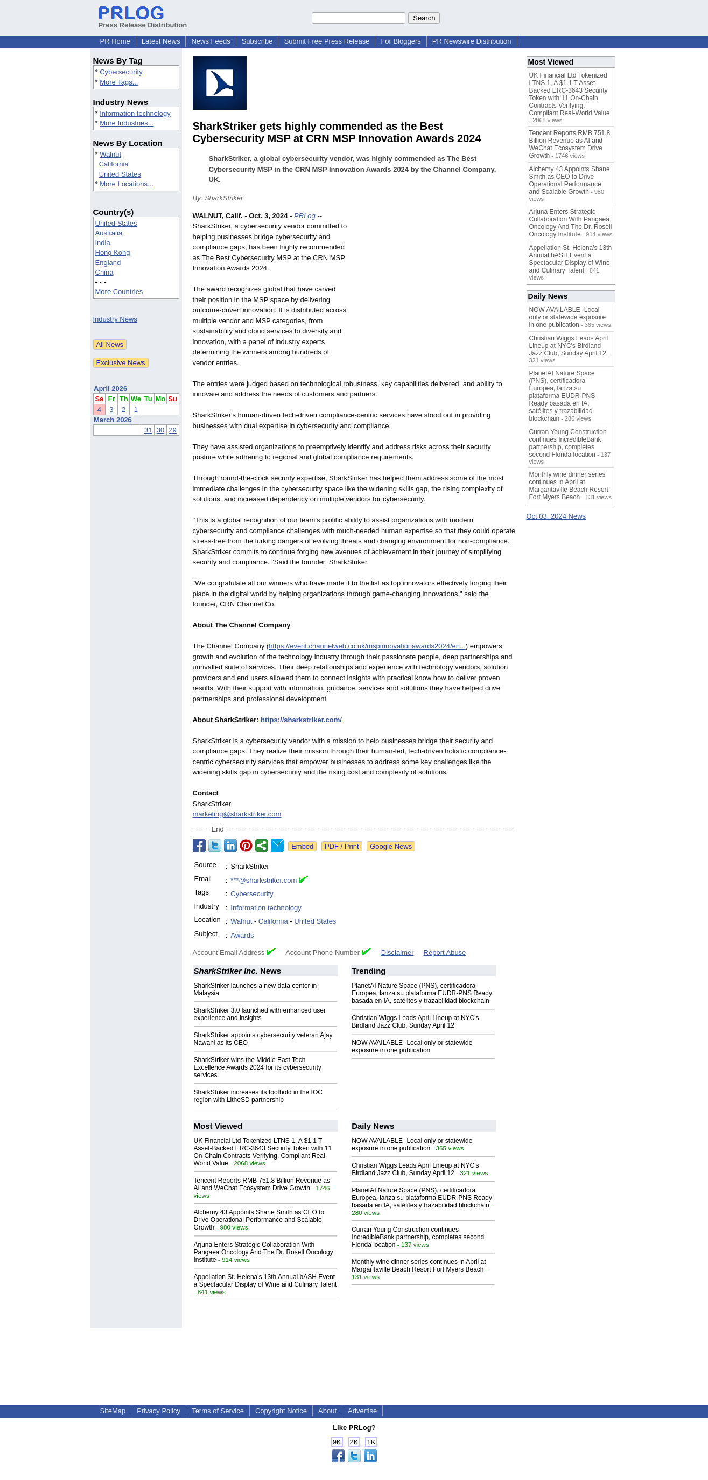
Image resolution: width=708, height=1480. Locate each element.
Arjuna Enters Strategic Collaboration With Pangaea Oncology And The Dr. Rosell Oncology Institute (263, 1252)
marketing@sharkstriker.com (237, 814)
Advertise (362, 1411)
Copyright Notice (281, 1411)
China (104, 272)
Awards (242, 935)
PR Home (115, 41)
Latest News (161, 41)
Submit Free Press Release (326, 41)
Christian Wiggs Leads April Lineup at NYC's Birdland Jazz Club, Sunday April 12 (415, 1021)
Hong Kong (112, 252)
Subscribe (257, 41)
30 (160, 430)
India (102, 243)
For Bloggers (400, 41)
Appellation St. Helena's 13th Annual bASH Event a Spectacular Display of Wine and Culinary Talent (265, 1280)
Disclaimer (397, 952)
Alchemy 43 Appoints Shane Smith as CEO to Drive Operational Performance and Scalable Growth (259, 1220)
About (327, 1411)
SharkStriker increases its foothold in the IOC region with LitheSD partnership (258, 1096)
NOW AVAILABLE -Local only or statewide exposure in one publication (412, 1046)
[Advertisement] (435, 289)
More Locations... (126, 184)
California (114, 164)
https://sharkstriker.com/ (301, 720)
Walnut (110, 154)
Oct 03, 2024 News (556, 516)
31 (148, 430)
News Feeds (210, 41)
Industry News (115, 319)
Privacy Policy (158, 1411)
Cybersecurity (121, 72)
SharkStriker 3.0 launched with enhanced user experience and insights (260, 1014)
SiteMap (113, 1411)
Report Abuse (445, 952)
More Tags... (119, 82)
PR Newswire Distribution (471, 41)
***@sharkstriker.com (263, 880)
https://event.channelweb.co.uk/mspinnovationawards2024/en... (367, 646)
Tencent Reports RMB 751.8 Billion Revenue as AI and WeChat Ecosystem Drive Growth (262, 1184)
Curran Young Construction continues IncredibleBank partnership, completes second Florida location (418, 1237)
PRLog (305, 216)
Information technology (135, 113)
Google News (391, 846)
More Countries (119, 292)
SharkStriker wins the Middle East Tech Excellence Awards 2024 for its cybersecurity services (257, 1067)
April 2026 (110, 389)
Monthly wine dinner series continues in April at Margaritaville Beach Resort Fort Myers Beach (419, 1265)
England (108, 263)
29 (172, 430)
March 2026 (113, 420)
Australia (109, 233)
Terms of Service (218, 1411)
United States (120, 174)
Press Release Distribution (143, 21)
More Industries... (126, 123)
